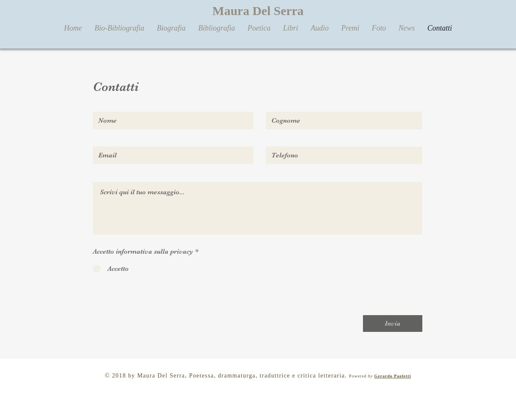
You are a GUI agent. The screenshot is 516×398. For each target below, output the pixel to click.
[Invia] (392, 323)
